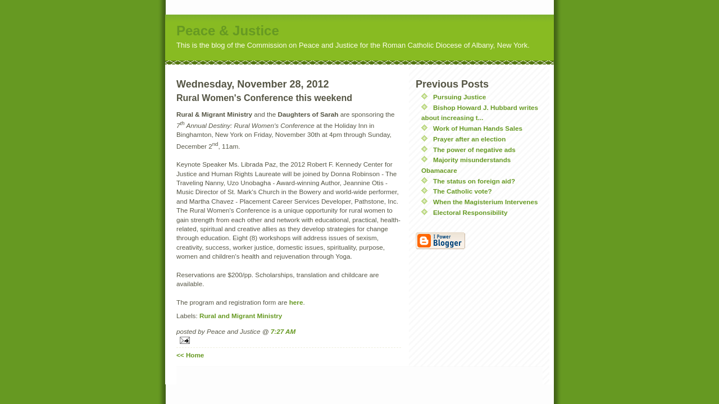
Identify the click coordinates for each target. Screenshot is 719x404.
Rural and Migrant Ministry (240, 315)
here (296, 302)
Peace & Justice (227, 30)
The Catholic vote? (462, 191)
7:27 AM (283, 331)
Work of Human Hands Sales (477, 128)
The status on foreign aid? (474, 181)
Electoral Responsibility (470, 212)
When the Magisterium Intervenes (485, 201)
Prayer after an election (469, 139)
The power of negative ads (474, 149)
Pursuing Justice (459, 96)
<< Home (190, 355)
